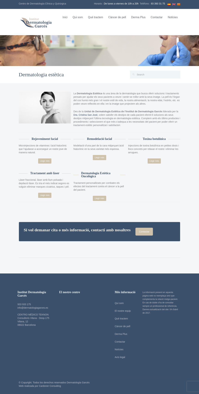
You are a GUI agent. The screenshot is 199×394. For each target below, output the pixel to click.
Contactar (157, 17)
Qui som (78, 17)
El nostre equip (121, 310)
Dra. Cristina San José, (85, 115)
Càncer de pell (117, 17)
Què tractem (95, 17)
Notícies (173, 17)
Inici (65, 17)
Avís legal (118, 357)
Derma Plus (138, 17)
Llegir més (44, 161)
